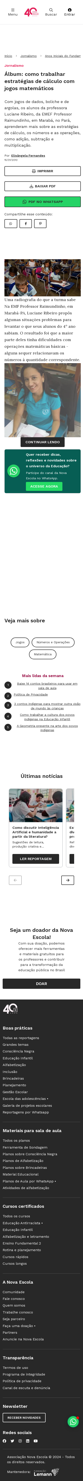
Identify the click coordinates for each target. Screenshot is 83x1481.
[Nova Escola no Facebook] (4, 1441)
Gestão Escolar (15, 1092)
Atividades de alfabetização (26, 1188)
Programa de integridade (24, 1374)
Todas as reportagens (21, 1038)
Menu (13, 12)
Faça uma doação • (19, 1326)
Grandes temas (16, 1044)
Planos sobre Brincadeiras (25, 1167)
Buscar (51, 12)
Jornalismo (28, 56)
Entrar (69, 12)
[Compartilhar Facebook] (25, 223)
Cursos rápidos (15, 1257)
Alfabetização (14, 1065)
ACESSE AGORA (44, 486)
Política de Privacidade (26, 696)
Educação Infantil (18, 1058)
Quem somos (14, 1305)
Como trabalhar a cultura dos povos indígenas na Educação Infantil (39, 717)
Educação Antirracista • (23, 1223)
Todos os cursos (16, 1216)
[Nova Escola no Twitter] (12, 1441)
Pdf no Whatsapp (42, 202)
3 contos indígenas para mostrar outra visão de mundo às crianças (42, 706)
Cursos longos (15, 1263)
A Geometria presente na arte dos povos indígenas (41, 728)
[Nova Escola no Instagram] (20, 1441)
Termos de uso (15, 1368)
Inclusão (10, 1072)
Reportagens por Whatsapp (26, 1112)
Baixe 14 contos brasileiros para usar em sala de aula (40, 686)
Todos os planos (16, 1140)
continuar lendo (42, 442)
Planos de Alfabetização (23, 1161)
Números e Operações (53, 642)
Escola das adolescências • (25, 1099)
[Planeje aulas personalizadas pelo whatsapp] (73, 1422)
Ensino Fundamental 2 (22, 1243)
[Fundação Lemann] (46, 1472)
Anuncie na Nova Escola (23, 1339)
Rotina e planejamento (22, 1250)
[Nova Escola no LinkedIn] (27, 1441)
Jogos (20, 642)
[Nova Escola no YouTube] (36, 1441)
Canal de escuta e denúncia (26, 1388)
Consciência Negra (18, 1051)
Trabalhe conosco (18, 1312)
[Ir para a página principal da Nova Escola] (31, 12)
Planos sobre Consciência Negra (30, 1154)
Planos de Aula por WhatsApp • (29, 1181)
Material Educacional (21, 1174)
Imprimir (42, 171)
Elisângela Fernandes (28, 155)
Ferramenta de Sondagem (25, 1147)
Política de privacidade (22, 1381)
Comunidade (14, 1292)
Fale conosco (14, 1299)
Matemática (43, 654)
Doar (41, 983)
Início (8, 56)
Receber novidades (24, 1417)
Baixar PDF (43, 186)
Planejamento (14, 1085)
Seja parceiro (14, 1319)
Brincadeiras (13, 1078)
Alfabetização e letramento (26, 1236)
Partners (10, 1332)
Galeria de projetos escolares (27, 1105)
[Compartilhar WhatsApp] (10, 223)
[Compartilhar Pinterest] (40, 223)
